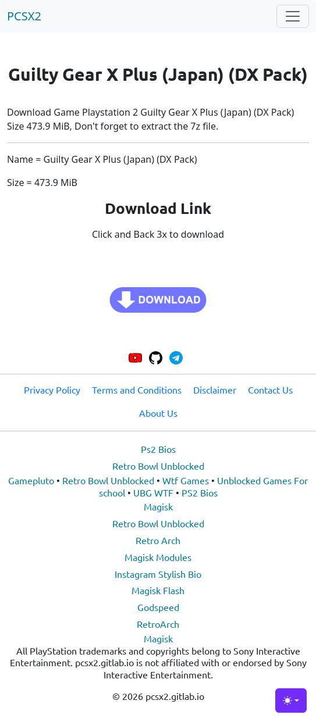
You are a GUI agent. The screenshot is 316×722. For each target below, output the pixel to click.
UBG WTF (153, 492)
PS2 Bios (200, 492)
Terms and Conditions (137, 389)
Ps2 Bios (158, 449)
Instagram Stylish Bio (158, 574)
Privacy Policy (52, 389)
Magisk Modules (158, 557)
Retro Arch (158, 540)
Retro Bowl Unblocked (158, 465)
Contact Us (270, 389)
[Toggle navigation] (292, 16)
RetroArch (158, 624)
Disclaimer (214, 389)
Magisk (158, 506)
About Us (158, 413)
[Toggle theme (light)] (291, 700)
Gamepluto (31, 480)
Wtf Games (185, 480)
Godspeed (158, 607)
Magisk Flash (158, 590)
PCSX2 (24, 16)
